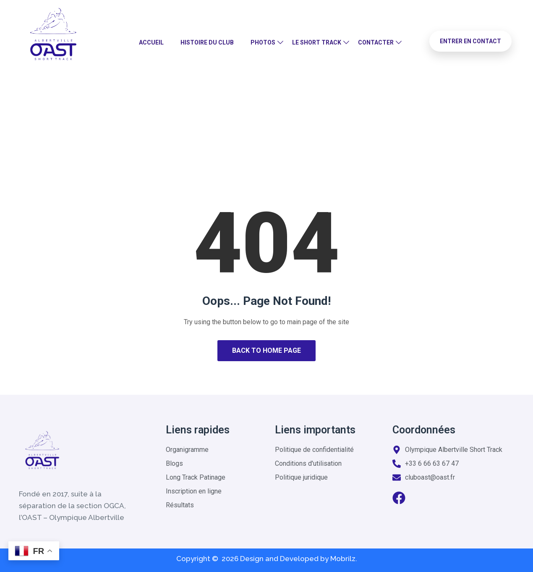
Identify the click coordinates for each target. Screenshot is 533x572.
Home (237, 128)
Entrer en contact (470, 41)
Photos (263, 42)
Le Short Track (316, 42)
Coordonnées (423, 430)
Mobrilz (342, 558)
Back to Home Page (266, 350)
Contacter (376, 42)
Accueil (151, 42)
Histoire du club (207, 42)
